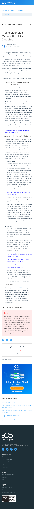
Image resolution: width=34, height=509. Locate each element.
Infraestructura (6, 462)
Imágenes (5, 467)
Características (6, 454)
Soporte (4, 485)
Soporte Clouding (7, 487)
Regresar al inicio (8, 359)
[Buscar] (17, 14)
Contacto (4, 477)
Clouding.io (5, 10)
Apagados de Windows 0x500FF (11, 416)
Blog (3, 480)
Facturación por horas (8, 402)
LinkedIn (11, 340)
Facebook (3, 340)
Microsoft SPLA (18, 288)
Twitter (7, 340)
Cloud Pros (5, 490)
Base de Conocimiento (8, 492)
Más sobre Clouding (8, 474)
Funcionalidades (7, 459)
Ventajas (4, 457)
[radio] (12, 350)
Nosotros (4, 472)
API (3, 464)
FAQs (12, 10)
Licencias (20, 10)
